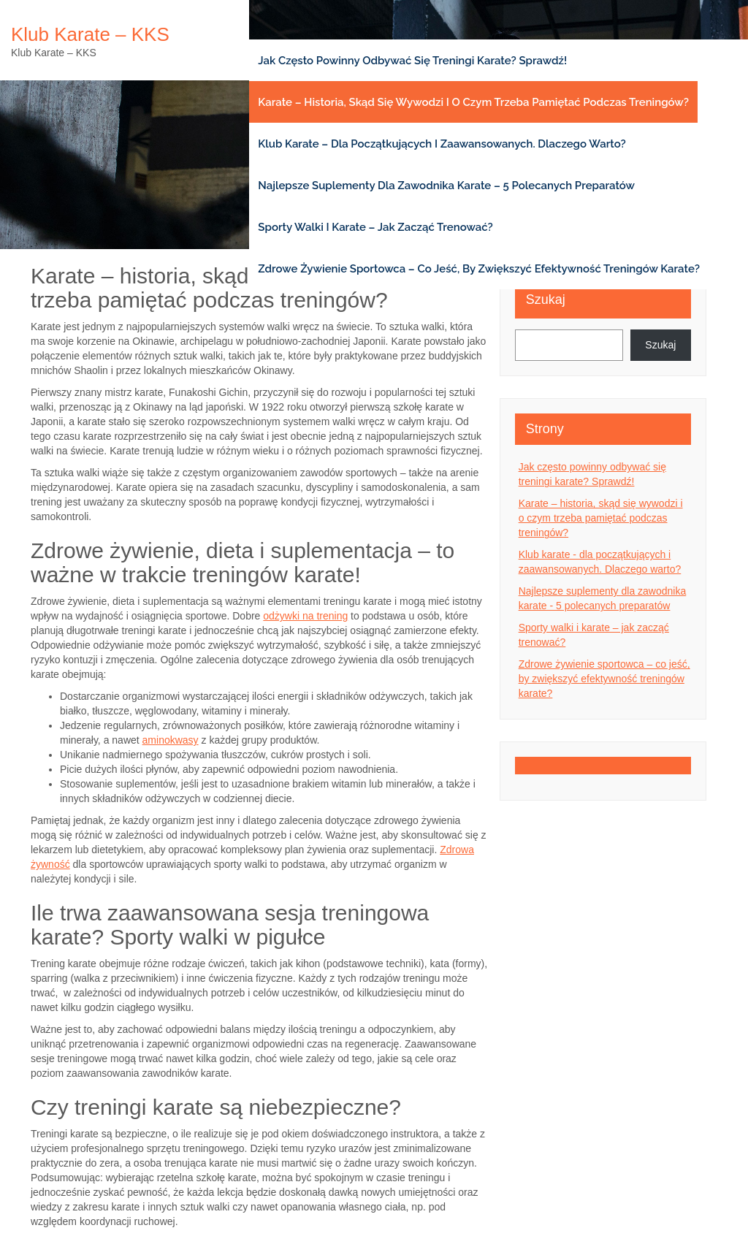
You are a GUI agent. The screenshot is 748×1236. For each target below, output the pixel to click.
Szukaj (545, 299)
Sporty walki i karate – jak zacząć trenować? (375, 227)
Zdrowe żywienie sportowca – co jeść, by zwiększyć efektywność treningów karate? (479, 268)
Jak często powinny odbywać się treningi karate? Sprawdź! (412, 60)
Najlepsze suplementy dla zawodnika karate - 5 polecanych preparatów (603, 598)
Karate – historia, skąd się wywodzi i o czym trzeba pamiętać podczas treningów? (473, 102)
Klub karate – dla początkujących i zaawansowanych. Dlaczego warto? (441, 143)
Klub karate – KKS (90, 34)
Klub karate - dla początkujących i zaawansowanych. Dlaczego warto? (600, 562)
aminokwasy (170, 740)
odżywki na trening (305, 616)
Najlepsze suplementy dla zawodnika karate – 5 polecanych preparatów (446, 185)
